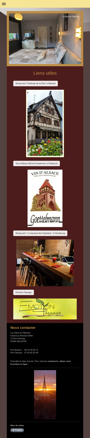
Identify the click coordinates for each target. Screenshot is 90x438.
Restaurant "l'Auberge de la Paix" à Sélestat (36, 83)
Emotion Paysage (24, 292)
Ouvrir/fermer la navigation (45, 4)
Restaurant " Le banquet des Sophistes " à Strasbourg (40, 233)
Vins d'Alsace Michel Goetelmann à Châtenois (37, 163)
